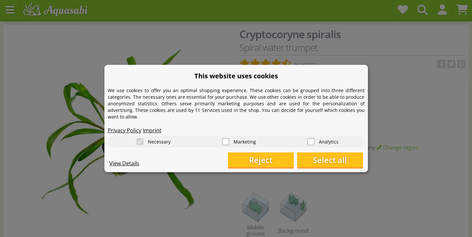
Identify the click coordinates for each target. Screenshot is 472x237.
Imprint (152, 130)
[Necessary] (140, 141)
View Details (124, 163)
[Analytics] (311, 141)
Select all (330, 159)
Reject (260, 159)
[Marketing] (225, 141)
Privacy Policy (124, 130)
